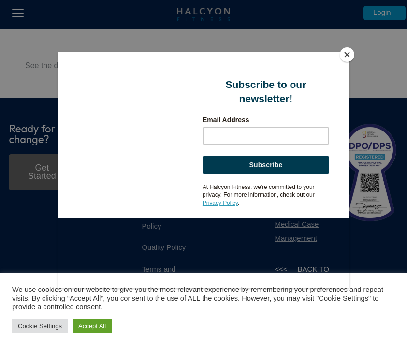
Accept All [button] (92, 326)
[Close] (347, 54)
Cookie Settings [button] (40, 326)
